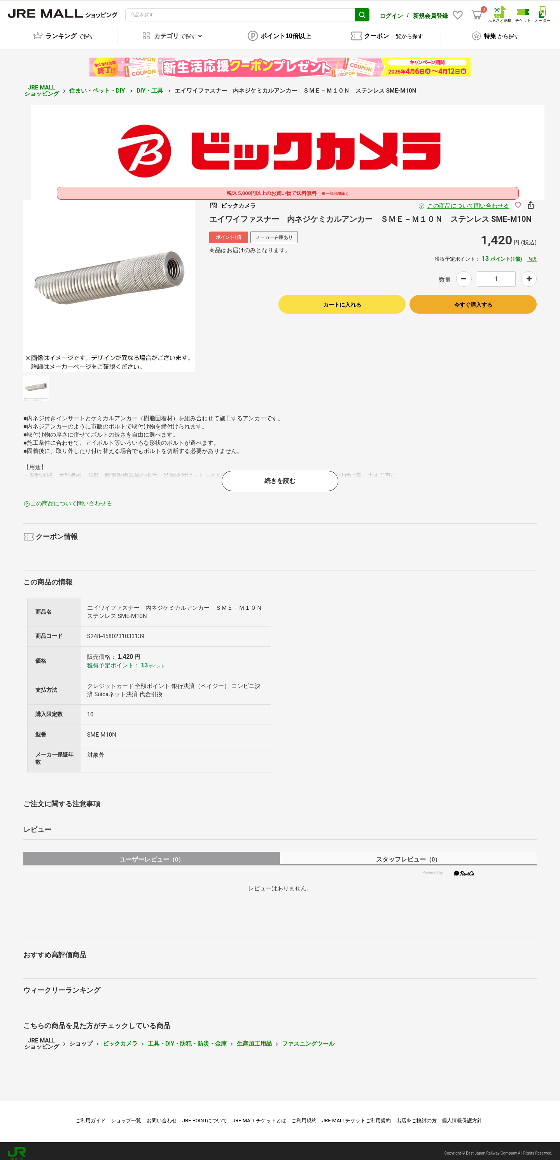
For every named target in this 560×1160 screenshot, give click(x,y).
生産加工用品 (254, 1038)
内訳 (532, 253)
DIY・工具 (150, 85)
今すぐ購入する (473, 299)
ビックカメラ (120, 1038)
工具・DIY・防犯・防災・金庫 (187, 1038)
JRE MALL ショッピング (41, 85)
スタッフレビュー (408, 854)
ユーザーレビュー (151, 854)
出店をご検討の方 (416, 1115)
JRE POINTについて (204, 1115)
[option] (109, 280)
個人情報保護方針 (462, 1115)
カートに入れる (342, 299)
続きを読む (280, 475)
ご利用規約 (304, 1115)
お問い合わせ (162, 1115)
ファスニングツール (308, 1038)
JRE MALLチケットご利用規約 (356, 1115)
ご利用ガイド (90, 1115)
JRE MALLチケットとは (259, 1115)
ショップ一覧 (126, 1115)
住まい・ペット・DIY (97, 85)
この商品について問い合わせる (468, 200)
